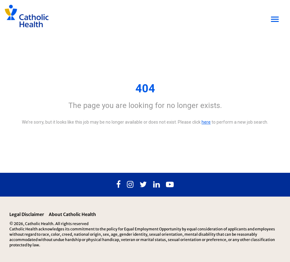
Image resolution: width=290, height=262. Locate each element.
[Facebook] (118, 184)
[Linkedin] (156, 184)
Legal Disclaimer (26, 214)
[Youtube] (170, 184)
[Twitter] (143, 184)
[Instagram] (130, 184)
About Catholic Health (72, 214)
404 (145, 88)
